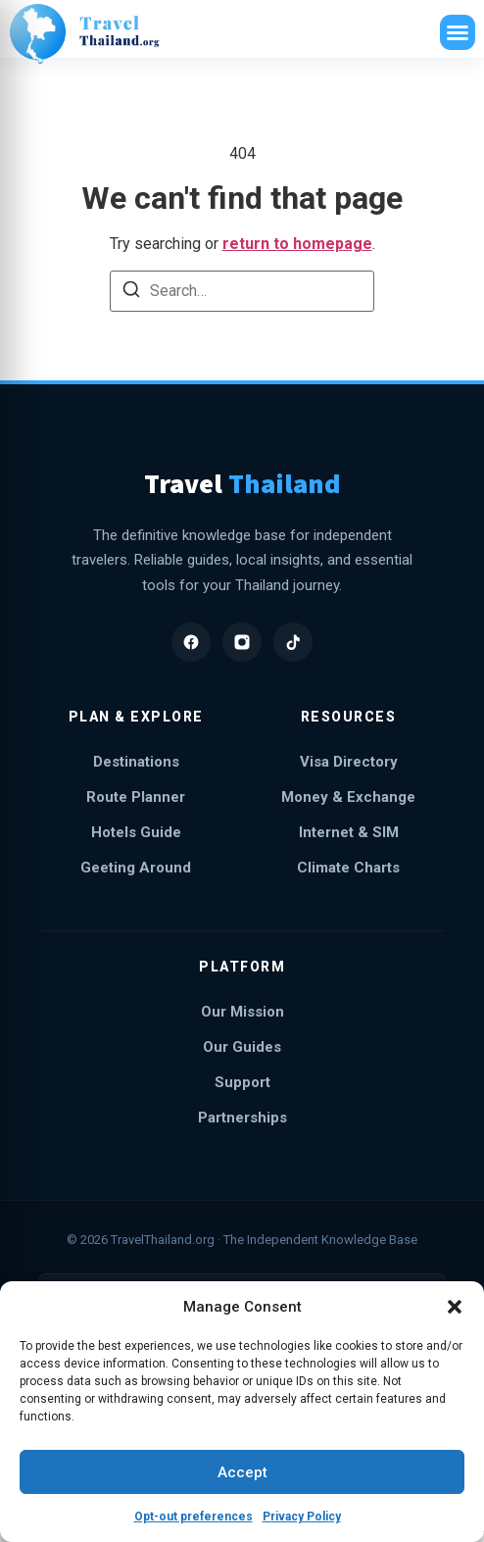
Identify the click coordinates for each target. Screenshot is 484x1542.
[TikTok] (293, 642)
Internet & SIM (349, 832)
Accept (242, 1472)
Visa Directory (349, 762)
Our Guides (242, 1047)
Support (242, 1082)
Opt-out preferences (193, 1516)
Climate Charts (348, 867)
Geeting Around (135, 867)
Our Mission (242, 1011)
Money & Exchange (348, 797)
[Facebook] (191, 642)
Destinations (136, 762)
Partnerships (242, 1117)
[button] (454, 1307)
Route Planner (135, 797)
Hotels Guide (136, 832)
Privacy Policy (302, 1516)
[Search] (131, 293)
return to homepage (297, 243)
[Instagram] (242, 642)
